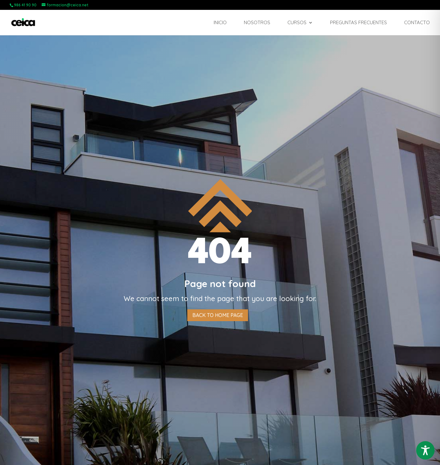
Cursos (296, 22)
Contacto (417, 22)
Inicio (220, 22)
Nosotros (257, 22)
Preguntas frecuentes (358, 22)
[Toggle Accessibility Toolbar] (425, 450)
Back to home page (217, 315)
